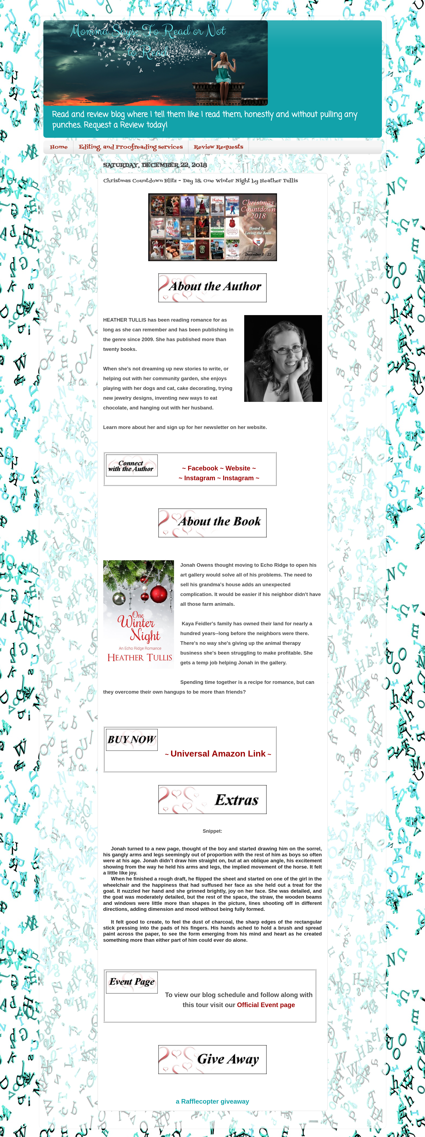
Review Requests (218, 147)
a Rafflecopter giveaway (212, 1101)
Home (59, 147)
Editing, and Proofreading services (131, 147)
